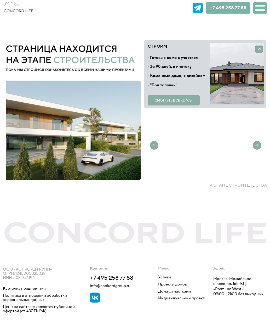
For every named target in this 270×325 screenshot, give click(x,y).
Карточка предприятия (24, 288)
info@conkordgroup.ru (110, 285)
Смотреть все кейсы (173, 100)
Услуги (164, 277)
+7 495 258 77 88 (228, 7)
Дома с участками (174, 291)
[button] (237, 73)
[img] (185, 8)
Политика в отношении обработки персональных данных (35, 297)
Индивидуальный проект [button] (181, 298)
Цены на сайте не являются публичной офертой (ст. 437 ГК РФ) (39, 308)
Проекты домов (172, 284)
